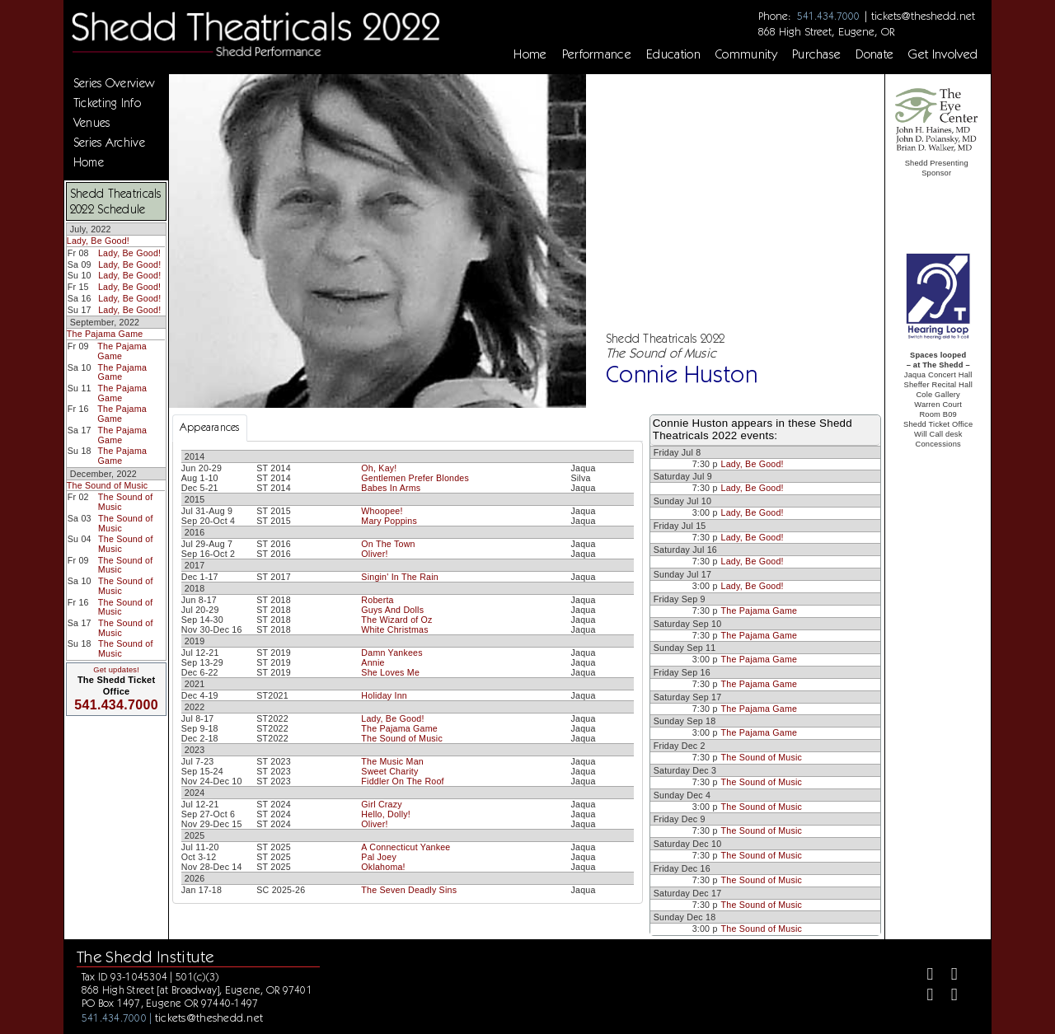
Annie (372, 662)
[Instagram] (922, 996)
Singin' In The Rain (399, 577)
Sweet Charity (389, 771)
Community (746, 54)
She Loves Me (390, 672)
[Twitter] (947, 976)
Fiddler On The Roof (402, 781)
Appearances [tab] (210, 427)
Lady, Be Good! (98, 241)
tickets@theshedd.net (923, 15)
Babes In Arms (390, 488)
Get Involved (943, 54)
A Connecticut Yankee (405, 847)
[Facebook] (922, 976)
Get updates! (116, 670)
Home (529, 54)
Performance (597, 54)
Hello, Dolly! (385, 814)
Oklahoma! (383, 867)
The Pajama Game (105, 334)
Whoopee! (381, 511)
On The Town (388, 544)
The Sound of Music (107, 485)
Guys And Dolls (392, 610)
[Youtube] (947, 996)
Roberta (377, 600)
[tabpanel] (407, 672)
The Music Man (392, 761)
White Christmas (394, 629)
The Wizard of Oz (396, 620)
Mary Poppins (389, 521)
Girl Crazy (381, 804)
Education (673, 54)
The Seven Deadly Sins (409, 890)
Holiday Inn (384, 695)
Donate (874, 54)
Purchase (817, 54)
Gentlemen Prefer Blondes (415, 478)
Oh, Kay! (378, 468)
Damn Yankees (391, 652)
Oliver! (374, 554)
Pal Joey (378, 857)
